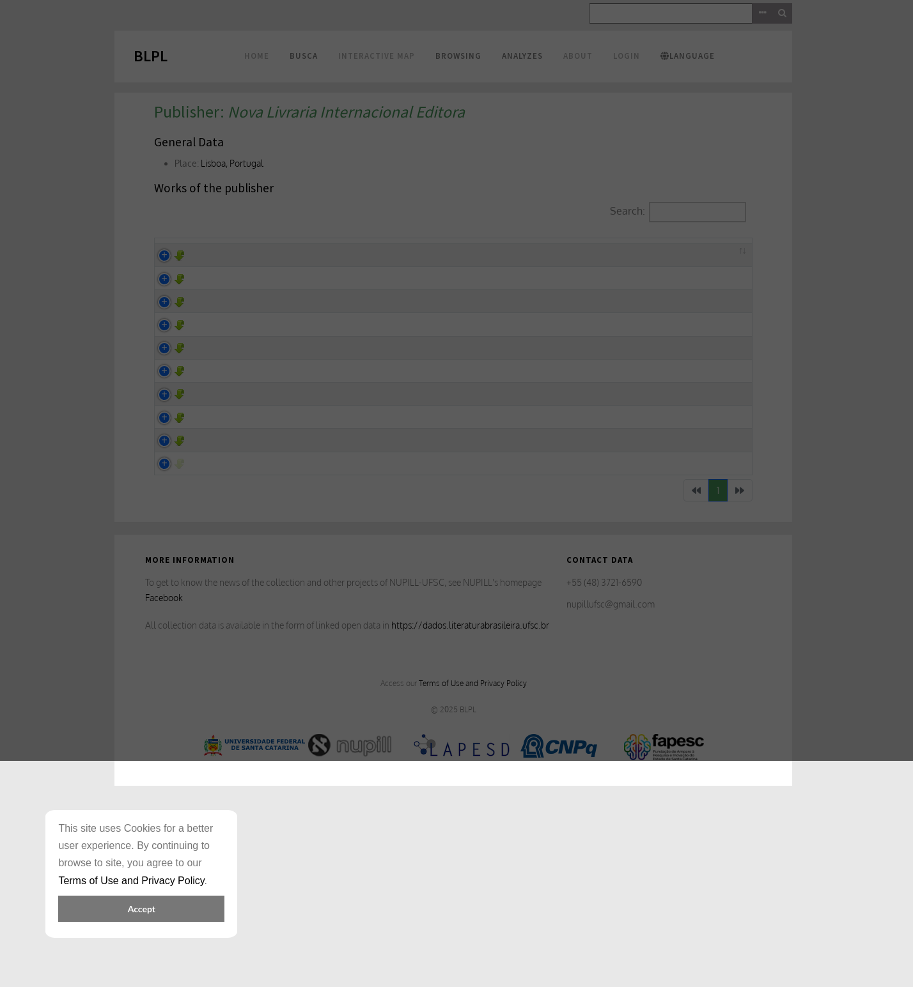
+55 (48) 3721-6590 (604, 773)
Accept (141, 908)
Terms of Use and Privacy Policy (473, 874)
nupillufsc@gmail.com (610, 795)
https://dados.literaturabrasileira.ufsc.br (470, 816)
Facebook (164, 788)
